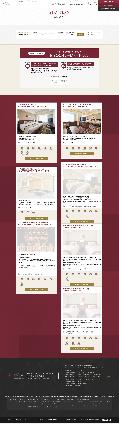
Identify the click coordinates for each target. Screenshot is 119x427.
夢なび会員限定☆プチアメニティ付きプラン (32, 105)
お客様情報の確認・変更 (92, 34)
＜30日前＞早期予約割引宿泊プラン (73, 385)
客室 (80, 365)
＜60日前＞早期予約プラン (30, 286)
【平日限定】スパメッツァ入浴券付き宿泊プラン (80, 220)
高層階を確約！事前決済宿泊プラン (73, 381)
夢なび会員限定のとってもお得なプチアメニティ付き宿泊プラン (80, 379)
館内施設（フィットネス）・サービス (74, 370)
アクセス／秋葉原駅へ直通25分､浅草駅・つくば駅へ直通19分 (80, 372)
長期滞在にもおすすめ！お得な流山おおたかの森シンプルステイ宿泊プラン (83, 374)
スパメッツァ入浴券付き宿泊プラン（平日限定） (76, 383)
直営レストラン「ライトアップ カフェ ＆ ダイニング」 (78, 376)
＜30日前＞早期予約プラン (32, 223)
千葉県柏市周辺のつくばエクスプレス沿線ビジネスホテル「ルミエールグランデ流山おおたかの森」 (48, 399)
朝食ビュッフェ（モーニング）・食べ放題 (75, 367)
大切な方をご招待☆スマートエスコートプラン (33, 170)
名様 (72, 34)
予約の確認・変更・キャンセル (93, 32)
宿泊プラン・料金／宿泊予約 (72, 365)
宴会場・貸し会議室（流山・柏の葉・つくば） (96, 367)
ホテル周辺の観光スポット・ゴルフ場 (101, 376)
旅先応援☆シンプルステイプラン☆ (77, 105)
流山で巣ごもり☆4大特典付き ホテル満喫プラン (80, 159)
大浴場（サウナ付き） (87, 365)
